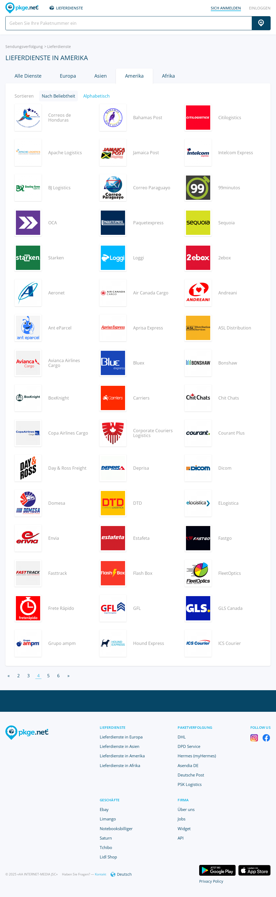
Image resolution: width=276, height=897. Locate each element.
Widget (184, 828)
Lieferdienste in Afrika (120, 765)
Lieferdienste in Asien (119, 746)
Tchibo (106, 847)
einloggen (260, 8)
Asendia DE (188, 765)
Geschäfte (109, 800)
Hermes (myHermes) (197, 755)
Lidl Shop (108, 857)
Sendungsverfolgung (24, 46)
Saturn (106, 838)
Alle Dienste (28, 76)
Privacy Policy (211, 881)
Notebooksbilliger (116, 828)
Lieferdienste (69, 8)
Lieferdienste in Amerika (122, 755)
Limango (108, 819)
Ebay (104, 809)
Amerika (134, 76)
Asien (100, 76)
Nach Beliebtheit (58, 96)
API (181, 838)
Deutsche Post (191, 775)
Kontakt (100, 874)
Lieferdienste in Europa (121, 737)
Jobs (181, 819)
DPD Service (189, 746)
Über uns (186, 809)
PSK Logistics (190, 784)
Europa (68, 76)
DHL (182, 737)
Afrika (168, 76)
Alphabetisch (96, 96)
